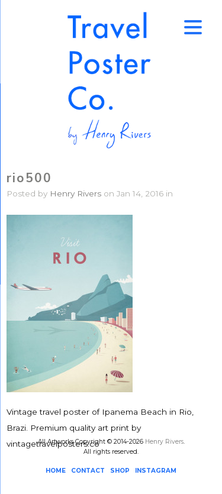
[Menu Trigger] (193, 26)
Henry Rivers (75, 193)
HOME (56, 470)
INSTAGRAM (155, 470)
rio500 (29, 178)
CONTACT (88, 470)
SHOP (120, 470)
